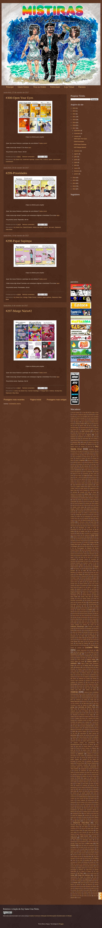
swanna (88, 838)
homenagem (73, 604)
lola (96, 643)
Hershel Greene (86, 598)
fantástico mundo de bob (89, 563)
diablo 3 (83, 533)
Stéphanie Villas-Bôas (12, 393)
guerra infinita (93, 591)
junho (76, 159)
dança (91, 518)
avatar (96, 454)
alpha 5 (77, 431)
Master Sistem (76, 672)
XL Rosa (84, 888)
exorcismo (73, 561)
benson (74, 464)
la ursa (85, 630)
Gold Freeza (74, 587)
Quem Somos (23, 87)
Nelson (86, 711)
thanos (74, 847)
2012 (74, 189)
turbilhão (81, 865)
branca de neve (76, 473)
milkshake (87, 686)
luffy (97, 650)
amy (89, 433)
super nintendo (82, 832)
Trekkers (79, 862)
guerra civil (85, 591)
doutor (86, 540)
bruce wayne (78, 475)
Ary (91, 446)
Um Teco (80, 873)
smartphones (74, 809)
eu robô (94, 557)
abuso (77, 421)
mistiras (45, 159)
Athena (96, 453)
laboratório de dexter (93, 630)
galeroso (90, 578)
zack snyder (95, 892)
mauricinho (78, 674)
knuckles (90, 626)
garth (81, 581)
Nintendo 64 (83, 714)
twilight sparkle (81, 867)
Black (78, 466)
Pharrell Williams (88, 746)
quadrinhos (83, 770)
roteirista (95, 787)
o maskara (86, 722)
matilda (94, 672)
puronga (76, 770)
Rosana (89, 787)
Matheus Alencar (86, 672)
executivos (93, 559)
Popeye (72, 757)
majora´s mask (74, 655)
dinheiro (75, 537)
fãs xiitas (88, 565)
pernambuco (91, 742)
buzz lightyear (82, 479)
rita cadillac (78, 783)
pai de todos (95, 731)
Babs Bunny (87, 456)
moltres (95, 694)
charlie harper (93, 499)
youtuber (74, 890)
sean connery (80, 798)
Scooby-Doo (58, 391)
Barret (72, 460)
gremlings (94, 589)
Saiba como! (43, 143)
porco (78, 757)
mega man (79, 676)
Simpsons (79, 807)
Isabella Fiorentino (81, 609)
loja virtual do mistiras (82, 643)
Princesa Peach (80, 763)
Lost (80, 645)
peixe (79, 739)
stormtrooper (93, 824)
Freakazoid (83, 576)
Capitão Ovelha (74, 488)
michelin (82, 684)
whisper (78, 884)
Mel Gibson (73, 678)
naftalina (85, 705)
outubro (76, 136)
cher (85, 501)
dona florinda (79, 538)
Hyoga (90, 606)
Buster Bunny (74, 479)
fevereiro (77, 171)
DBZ (94, 520)
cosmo (95, 514)
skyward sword (93, 807)
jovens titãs (73, 622)
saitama (80, 791)
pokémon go (90, 753)
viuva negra (86, 880)
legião (90, 634)
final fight (85, 568)
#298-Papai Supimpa (19, 241)
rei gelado (81, 780)
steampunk (95, 821)
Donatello (73, 540)
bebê (86, 462)
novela (92, 716)
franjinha (86, 574)
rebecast (95, 776)
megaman (86, 676)
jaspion (91, 613)
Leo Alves (81, 635)
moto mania (94, 697)
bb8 (75, 462)
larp (78, 634)
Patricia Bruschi (83, 737)
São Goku (89, 794)
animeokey (73, 438)
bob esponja (85, 466)
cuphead (86, 518)
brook (72, 475)
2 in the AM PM (85, 412)
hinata (94, 598)
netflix (87, 712)
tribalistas (85, 862)
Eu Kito (88, 557)
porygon (90, 757)
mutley (95, 701)
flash (84, 570)
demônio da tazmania (76, 525)
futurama (83, 578)
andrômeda (73, 434)
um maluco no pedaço (85, 871)
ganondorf (88, 579)
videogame (73, 879)
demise (88, 524)
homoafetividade (93, 604)
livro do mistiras (83, 639)
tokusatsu (73, 858)
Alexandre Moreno (84, 427)
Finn (91, 568)
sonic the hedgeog (77, 815)
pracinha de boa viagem (89, 759)
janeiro (76, 174)
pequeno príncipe (78, 742)
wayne (82, 882)
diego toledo (94, 535)
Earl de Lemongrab (86, 550)
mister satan (88, 687)
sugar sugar (90, 828)
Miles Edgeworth (90, 684)
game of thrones (74, 579)
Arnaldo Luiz (84, 446)
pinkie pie (73, 750)
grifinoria (79, 591)
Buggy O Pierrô (93, 475)
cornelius (84, 514)
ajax (90, 425)
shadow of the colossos (86, 802)
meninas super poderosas (77, 680)
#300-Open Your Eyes (19, 97)
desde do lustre (91, 527)
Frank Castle (94, 574)
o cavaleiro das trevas (79, 718)
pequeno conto (94, 740)
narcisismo (83, 709)
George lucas (74, 583)
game (95, 578)
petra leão (78, 746)
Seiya (87, 798)
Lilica (72, 639)
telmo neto (89, 843)
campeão (89, 483)
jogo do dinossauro (83, 617)
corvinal (89, 514)
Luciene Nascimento (82, 650)
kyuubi (77, 630)
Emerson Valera (83, 553)
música (90, 701)
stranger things (75, 826)
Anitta (79, 438)
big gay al (94, 464)
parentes (81, 735)
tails (93, 838)
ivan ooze (77, 611)
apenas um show (92, 442)
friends (95, 576)
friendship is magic (75, 578)
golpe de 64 (82, 587)
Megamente (94, 676)
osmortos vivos (94, 729)
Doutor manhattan (94, 540)
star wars (51, 227)
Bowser (90, 471)
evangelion (73, 559)
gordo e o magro (92, 587)
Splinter (80, 817)
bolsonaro (79, 469)
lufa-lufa (91, 650)
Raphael (78, 776)
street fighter (85, 826)
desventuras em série (76, 529)
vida (95, 877)
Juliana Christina (75, 624)
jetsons (88, 615)
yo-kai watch (91, 888)
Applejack (82, 444)
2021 (74, 116)
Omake (96, 724)
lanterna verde (93, 632)
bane (89, 458)
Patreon (74, 737)
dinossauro (81, 537)
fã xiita (91, 561)
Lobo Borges (74, 641)
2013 (74, 186)
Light (95, 637)
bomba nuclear (87, 469)
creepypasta (87, 516)
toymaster (73, 862)
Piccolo (78, 748)
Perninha (85, 744)
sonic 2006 (86, 813)
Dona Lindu (86, 538)
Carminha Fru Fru (94, 490)
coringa (77, 514)
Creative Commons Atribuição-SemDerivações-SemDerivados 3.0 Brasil (50, 916)
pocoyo (82, 752)
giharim (78, 585)
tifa (73, 854)
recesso (72, 778)
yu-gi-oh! (94, 890)
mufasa (85, 699)
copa (93, 510)
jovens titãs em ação (84, 622)
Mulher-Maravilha (75, 701)
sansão (83, 794)
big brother (87, 464)
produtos (73, 765)
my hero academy (75, 703)
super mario (79, 830)
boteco (84, 471)
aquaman (89, 444)
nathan (80, 711)
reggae (85, 778)
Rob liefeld (85, 783)
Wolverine (90, 884)
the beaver (81, 847)
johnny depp (75, 619)
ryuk (90, 789)
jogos (91, 617)
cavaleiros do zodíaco (76, 496)
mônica (78, 696)
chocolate (90, 501)
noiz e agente (79, 716)
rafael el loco (87, 774)
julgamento (94, 622)
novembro (77, 133)
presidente (88, 761)
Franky (72, 576)
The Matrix (83, 851)
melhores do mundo (84, 678)
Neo (92, 711)
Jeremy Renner (76, 615)
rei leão (87, 780)
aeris (76, 425)
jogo (75, 617)
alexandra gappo (75, 427)
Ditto (93, 537)
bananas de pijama (80, 458)
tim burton (78, 854)
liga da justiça (88, 637)
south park (94, 815)
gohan (90, 585)
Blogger (61, 924)
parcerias (73, 735)
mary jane (96, 671)
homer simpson (82, 604)
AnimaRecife (88, 436)
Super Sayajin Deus (81, 834)
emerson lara (74, 553)
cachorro (73, 483)
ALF (92, 427)
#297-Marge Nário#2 (19, 311)
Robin (92, 783)
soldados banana (87, 811)
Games (82, 579)
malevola (82, 655)
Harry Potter (74, 596)
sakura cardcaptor (94, 791)
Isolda (90, 609)
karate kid (93, 624)
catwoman (94, 494)
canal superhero (88, 484)
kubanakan (88, 628)
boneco (95, 469)
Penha (79, 740)
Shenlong (86, 804)
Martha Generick (92, 669)
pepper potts (86, 740)
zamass (74, 893)
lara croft (73, 634)
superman (73, 838)
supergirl (94, 836)
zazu (90, 893)
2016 (74, 177)
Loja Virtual (69, 87)
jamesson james (83, 613)
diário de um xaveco (75, 535)
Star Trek (85, 819)
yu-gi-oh (87, 890)
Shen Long (80, 804)
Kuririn (72, 630)
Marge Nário (45, 391)
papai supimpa (47, 297)
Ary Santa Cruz (17, 159)
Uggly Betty (89, 869)
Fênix (82, 566)
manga (72, 657)
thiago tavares (82, 852)
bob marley (94, 466)
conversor (87, 510)
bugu (72, 477)
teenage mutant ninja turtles (77, 843)
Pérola (91, 744)
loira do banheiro (90, 641)
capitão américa (80, 486)
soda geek (78, 811)
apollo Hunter (74, 444)
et (77, 557)
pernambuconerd (75, 744)
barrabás (94, 458)
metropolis (80, 682)
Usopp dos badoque (84, 875)
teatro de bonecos (92, 841)
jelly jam (96, 613)
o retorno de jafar (84, 724)
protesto (90, 768)
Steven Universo (82, 824)
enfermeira (91, 553)
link (76, 639)
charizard (85, 499)
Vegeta (81, 877)
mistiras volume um (82, 694)
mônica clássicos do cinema (89, 696)
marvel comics (87, 671)
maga (90, 654)
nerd (83, 712)
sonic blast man (94, 813)
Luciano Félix (39, 159)
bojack (92, 468)
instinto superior (93, 608)
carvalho (82, 492)
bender (96, 462)
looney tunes (74, 645)
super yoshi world (92, 834)
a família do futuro (82, 414)
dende (84, 525)
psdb (95, 768)
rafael (80, 774)
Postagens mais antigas (56, 400)
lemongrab (73, 635)
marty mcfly (73, 671)
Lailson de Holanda (76, 632)
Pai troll (75, 733)
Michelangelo (74, 684)
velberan (88, 877)
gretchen (73, 591)
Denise (89, 525)
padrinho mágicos (82, 731)
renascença (94, 780)
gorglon (72, 589)
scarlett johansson (83, 796)
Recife (78, 778)
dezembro (77, 130)
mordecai (73, 697)
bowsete (96, 471)
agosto (76, 154)
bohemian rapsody (28, 159)
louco (84, 645)
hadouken (94, 593)
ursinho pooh (93, 873)
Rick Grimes (93, 781)
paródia (87, 735)
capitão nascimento (92, 486)
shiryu (92, 804)
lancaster (86, 632)
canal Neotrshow (77, 484)
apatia (84, 442)
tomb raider (80, 858)
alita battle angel (92, 429)
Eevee (94, 550)
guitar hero (86, 593)
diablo (77, 533)
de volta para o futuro (83, 522)
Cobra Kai (86, 505)
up (87, 873)
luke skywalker (80, 652)
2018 (74, 125)
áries (95, 444)
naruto (90, 709)
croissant (94, 516)
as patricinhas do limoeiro (77, 453)
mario (84, 667)
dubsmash (82, 546)
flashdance (73, 572)
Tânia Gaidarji (76, 839)
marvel (80, 671)
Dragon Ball (93, 542)
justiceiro (85, 624)
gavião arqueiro (93, 581)
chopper (96, 501)
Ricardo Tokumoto (83, 781)
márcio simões (81, 659)
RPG (77, 789)
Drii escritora (95, 544)
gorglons (79, 589)
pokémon (80, 754)
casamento (73, 494)
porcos (83, 757)
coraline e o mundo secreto (90, 512)
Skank (85, 807)
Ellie (86, 551)
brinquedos (85, 473)
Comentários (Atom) (15, 404)
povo (95, 757)
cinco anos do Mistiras (77, 503)
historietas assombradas (76, 600)
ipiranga (72, 609)
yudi (72, 892)
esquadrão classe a (86, 555)
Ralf (73, 776)
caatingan (94, 479)
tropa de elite (74, 865)
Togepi (95, 856)
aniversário (86, 438)
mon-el (72, 696)
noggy (91, 714)
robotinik (78, 785)
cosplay (72, 516)
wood (82, 886)
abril (75, 165)
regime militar (93, 778)
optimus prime (78, 727)
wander (75, 882)
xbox (72, 888)
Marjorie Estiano (82, 669)
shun (82, 806)
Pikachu (94, 748)
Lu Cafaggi (91, 645)
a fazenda (90, 414)
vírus (72, 880)
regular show (74, 780)
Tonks (74, 860)
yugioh (89, 892)
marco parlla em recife (77, 661)
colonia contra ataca (78, 507)
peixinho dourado (87, 739)
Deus (85, 529)
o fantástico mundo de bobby (84, 720)
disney (88, 537)
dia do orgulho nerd (81, 531)
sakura (86, 791)
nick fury (92, 712)
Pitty (79, 750)
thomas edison (90, 852)
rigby (72, 783)
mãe (86, 654)
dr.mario (86, 542)
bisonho (72, 466)
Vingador (80, 879)
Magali (95, 654)
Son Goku (95, 811)
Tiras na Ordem (39, 87)
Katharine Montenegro (77, 626)
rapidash (84, 776)
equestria (78, 555)
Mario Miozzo (90, 667)
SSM (80, 819)
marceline (90, 657)
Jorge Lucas (74, 621)
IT (40, 391)
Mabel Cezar (94, 652)
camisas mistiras (81, 483)
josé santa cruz (83, 621)
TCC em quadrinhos (81, 841)
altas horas (95, 431)
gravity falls (86, 589)
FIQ (79, 570)
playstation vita (74, 752)
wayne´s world (89, 882)
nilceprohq (75, 714)
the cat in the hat (90, 847)
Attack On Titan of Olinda (87, 454)
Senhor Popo (93, 798)
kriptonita (82, 628)
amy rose (94, 433)
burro (95, 477)
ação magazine (85, 421)
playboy (94, 750)
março (76, 168)
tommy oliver (88, 858)
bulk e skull (78, 477)
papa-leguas (83, 733)
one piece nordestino (85, 725)
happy (95, 594)
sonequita (74, 813)
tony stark (79, 860)
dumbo (95, 546)
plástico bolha (86, 750)
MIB (86, 682)
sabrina (95, 789)
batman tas (90, 460)
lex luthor (79, 637)
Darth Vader (78, 520)
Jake (90, 611)
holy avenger (87, 600)
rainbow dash (95, 774)
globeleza (84, 585)
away (73, 456)
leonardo (73, 637)
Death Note (93, 522)
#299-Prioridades (16, 173)
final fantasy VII (77, 568)
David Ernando (27, 227)
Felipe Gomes (32, 297)
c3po (89, 479)
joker (81, 619)
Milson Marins (95, 686)
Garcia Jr (94, 579)
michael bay (93, 682)
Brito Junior (93, 473)
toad (80, 856)
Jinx (71, 617)
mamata (95, 655)
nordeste (86, 716)
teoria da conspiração (89, 845)
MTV (72, 699)
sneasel (82, 809)
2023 (74, 111)
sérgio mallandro (81, 800)
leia (95, 634)
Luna (87, 652)
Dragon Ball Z (86, 544)
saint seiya (73, 791)
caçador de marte (91, 481)
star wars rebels (87, 821)
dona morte (94, 538)
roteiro (72, 789)
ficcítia (96, 567)
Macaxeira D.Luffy (76, 654)
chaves (80, 501)
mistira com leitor (38, 227)
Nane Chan (74, 709)
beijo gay (91, 462)
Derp (74, 527)
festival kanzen (88, 566)
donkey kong (80, 540)
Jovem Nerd (93, 621)
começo (89, 507)
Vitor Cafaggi (78, 880)
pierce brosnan (85, 748)
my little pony (85, 703)
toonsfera (86, 860)
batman (82, 460)
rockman (92, 785)
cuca (80, 518)
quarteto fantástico (80, 772)
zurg (78, 897)
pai (89, 731)
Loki (92, 643)
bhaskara (80, 464)
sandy (95, 793)
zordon (85, 895)
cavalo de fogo (87, 496)
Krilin (77, 628)
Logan (81, 641)
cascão (80, 494)
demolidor (94, 524)
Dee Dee (82, 524)
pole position (81, 755)
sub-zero (83, 828)
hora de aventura (76, 606)
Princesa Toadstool (92, 763)
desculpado (81, 527)
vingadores (87, 879)
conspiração (80, 510)
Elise (81, 551)
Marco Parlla (91, 659)
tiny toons (85, 854)
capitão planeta (83, 488)
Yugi (85, 892)
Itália (72, 611)
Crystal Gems (74, 518)
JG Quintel (94, 615)
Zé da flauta (95, 893)
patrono (96, 737)
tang (97, 838)
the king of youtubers (88, 849)
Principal (9, 87)
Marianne (78, 667)
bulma (90, 477)
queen (50, 159)
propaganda (83, 768)
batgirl (76, 460)
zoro (90, 895)
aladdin (95, 425)
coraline (79, 512)
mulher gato (93, 699)
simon (92, 806)
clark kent (74, 505)
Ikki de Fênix (84, 608)
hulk (85, 606)
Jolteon (86, 619)
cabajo (72, 481)
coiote (92, 505)
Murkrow (84, 701)
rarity (89, 776)
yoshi (97, 888)
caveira (95, 496)
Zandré (85, 893)
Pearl (74, 739)
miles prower (80, 686)
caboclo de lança (80, 481)
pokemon (73, 753)
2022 (74, 114)
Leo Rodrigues (92, 635)
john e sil (96, 617)
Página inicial (35, 400)
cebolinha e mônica (93, 497)
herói (78, 598)
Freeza (89, 576)
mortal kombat (85, 697)
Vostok (92, 880)
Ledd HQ (84, 634)
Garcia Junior (74, 581)
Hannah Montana (87, 594)
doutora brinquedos (77, 542)
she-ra (73, 804)
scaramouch (9, 161)
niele (97, 712)
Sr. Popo (75, 819)
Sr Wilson (95, 817)
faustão (94, 565)
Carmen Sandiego (33, 391)
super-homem (84, 836)
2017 (74, 128)
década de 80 (74, 524)
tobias (89, 856)
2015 (74, 180)
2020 (74, 119)
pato (97, 735)
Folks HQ (86, 572)
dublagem (74, 546)
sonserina (87, 815)
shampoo (96, 802)
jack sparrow (84, 611)
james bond (75, 613)
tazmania (73, 841)
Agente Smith (83, 425)
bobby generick (74, 468)
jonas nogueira (93, 619)
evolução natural (83, 559)
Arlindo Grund (74, 446)
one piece (75, 725)
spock (85, 817)
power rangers (75, 759)
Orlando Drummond (89, 727)
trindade (91, 862)
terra (97, 845)
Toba (84, 856)
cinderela (87, 503)
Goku (95, 585)
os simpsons (86, 729)
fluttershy (80, 572)
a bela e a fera (94, 412)
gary (85, 581)
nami (90, 705)
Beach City (80, 462)
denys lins (95, 525)
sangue (72, 794)
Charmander (73, 501)
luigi (74, 652)
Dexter (90, 529)
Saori (95, 794)
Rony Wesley (82, 787)
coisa (97, 505)
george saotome (83, 583)
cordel (72, 514)
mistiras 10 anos (88, 692)
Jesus (82, 615)
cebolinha (83, 497)
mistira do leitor (91, 689)
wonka (77, 886)
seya (78, 802)
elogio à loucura (93, 551)
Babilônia (79, 456)
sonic (80, 813)
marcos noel (79, 665)
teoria (80, 845)
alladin (72, 431)
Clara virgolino (94, 503)
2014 (74, 183)
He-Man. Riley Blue (86, 596)
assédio (91, 453)
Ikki (78, 608)
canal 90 (96, 483)
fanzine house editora (77, 565)
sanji (77, 794)
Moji (90, 694)
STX (78, 828)
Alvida (73, 433)
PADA (74, 731)
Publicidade (55, 87)
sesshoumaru (91, 800)
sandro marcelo (86, 793)
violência (95, 879)
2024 (74, 108)
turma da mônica (89, 865)
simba (87, 806)
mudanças (78, 699)
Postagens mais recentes (14, 400)
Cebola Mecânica (75, 497)
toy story (94, 860)
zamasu (79, 893)
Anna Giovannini (84, 440)
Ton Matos (95, 858)
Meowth (88, 680)
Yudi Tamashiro (78, 892)
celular (74, 499)
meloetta (94, 678)
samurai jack (56, 159)
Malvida (88, 655)
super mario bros (89, 830)
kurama (95, 628)
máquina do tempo (80, 657)
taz (95, 839)
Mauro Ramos (86, 674)
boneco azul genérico (76, 471)
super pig (91, 832)
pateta (92, 735)
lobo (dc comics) (93, 639)
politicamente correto (92, 755)
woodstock (88, 886)
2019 (74, 122)
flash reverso (92, 570)
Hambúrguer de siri (75, 594)
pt (71, 770)
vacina (95, 875)
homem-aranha (92, 602)
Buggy (85, 475)
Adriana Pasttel (80, 423)
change (25, 297)
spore (90, 817)
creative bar (79, 516)
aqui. (29, 147)
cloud (80, 505)
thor (97, 852)
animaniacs (80, 436)
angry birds (81, 434)
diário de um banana (92, 533)
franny (77, 576)
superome (82, 838)
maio (75, 162)
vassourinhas (74, 877)
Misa (73, 687)
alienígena (83, 429)
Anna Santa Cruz (94, 440)
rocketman (84, 785)
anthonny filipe (76, 442)
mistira (94, 687)
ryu (85, 789)
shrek (77, 806)
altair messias (85, 431)
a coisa (15, 391)
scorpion (73, 798)
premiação (73, 761)
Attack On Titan (76, 454)
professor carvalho (82, 765)
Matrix (72, 674)
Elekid (76, 551)
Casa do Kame (91, 492)
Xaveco (95, 886)
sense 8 (73, 800)
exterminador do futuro (82, 561)
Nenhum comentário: (28, 156)
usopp (72, 875)
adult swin (89, 423)
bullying (85, 477)
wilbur (84, 884)
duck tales (89, 546)
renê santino (74, 781)
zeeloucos (74, 895)
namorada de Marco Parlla (86, 707)
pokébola (94, 752)
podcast (88, 752)
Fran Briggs (79, 574)
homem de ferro (82, 602)
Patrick (90, 737)
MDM (92, 674)
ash (86, 453)
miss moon (79, 687)
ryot (82, 789)
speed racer (73, 817)
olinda (91, 724)
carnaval (75, 492)
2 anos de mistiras (75, 412)
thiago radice (74, 852)
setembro (77, 151)
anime (95, 436)
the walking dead (93, 851)
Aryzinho (91, 449)
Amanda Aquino (81, 433)
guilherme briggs (75, 593)
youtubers (81, 890)
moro (78, 697)
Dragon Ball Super (75, 544)
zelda (80, 895)
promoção (93, 765)
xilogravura (77, 888)
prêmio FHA (81, 761)
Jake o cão (95, 611)
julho (75, 156)
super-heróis (74, 836)
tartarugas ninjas (87, 839)
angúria (89, 435)
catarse (86, 494)
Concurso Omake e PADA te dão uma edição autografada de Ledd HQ (84, 509)
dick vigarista (86, 535)
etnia (82, 557)
